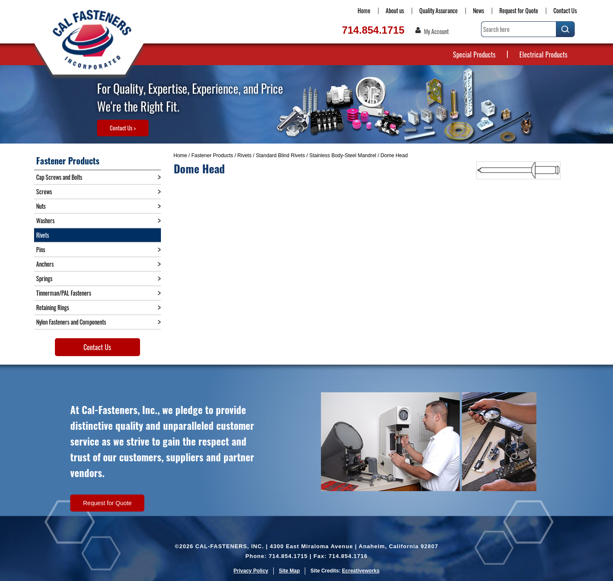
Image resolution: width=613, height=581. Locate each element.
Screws (44, 191)
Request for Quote (518, 10)
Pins (40, 249)
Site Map (289, 571)
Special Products (474, 54)
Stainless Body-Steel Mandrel (342, 155)
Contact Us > (123, 128)
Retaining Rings (52, 307)
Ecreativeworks (360, 571)
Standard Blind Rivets (280, 155)
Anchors (45, 263)
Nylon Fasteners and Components (71, 321)
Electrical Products (543, 54)
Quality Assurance (438, 10)
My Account (436, 31)
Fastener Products (212, 155)
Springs (44, 278)
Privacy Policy (251, 571)
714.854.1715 (373, 30)
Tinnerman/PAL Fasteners (63, 292)
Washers (45, 220)
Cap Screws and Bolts (59, 177)
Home (364, 10)
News (478, 10)
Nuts (41, 205)
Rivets (245, 155)
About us (395, 10)
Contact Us (565, 10)
